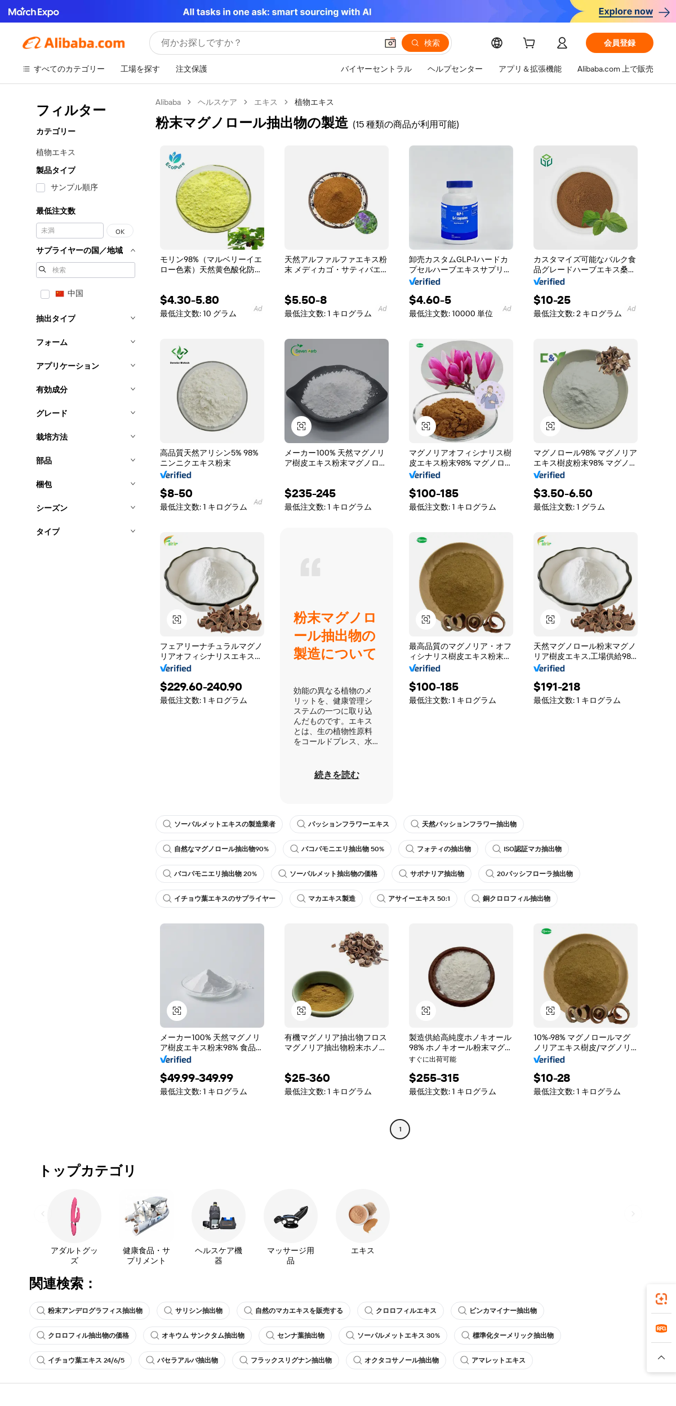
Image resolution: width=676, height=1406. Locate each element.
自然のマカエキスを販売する (293, 1310)
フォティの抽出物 (438, 849)
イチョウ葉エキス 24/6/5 (80, 1360)
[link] (661, 1299)
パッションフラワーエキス (343, 824)
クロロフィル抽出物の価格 (83, 1335)
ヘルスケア (217, 102)
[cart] (531, 44)
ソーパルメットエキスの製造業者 (219, 824)
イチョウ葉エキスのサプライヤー (219, 898)
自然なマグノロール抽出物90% (216, 849)
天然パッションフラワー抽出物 (464, 824)
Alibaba (168, 102)
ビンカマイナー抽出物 (497, 1310)
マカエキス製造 (326, 898)
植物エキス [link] (314, 102)
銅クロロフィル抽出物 (511, 898)
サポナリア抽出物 (431, 873)
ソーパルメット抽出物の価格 (327, 873)
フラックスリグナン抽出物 (285, 1360)
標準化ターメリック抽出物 (507, 1335)
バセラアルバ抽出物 (182, 1360)
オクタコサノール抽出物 (396, 1360)
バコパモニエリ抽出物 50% (337, 849)
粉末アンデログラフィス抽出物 (90, 1310)
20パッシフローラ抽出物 (529, 873)
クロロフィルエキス (400, 1310)
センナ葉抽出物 (295, 1335)
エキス (266, 102)
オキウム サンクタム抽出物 (197, 1335)
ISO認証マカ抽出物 (527, 849)
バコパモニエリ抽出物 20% (210, 873)
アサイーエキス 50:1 (413, 898)
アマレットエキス (493, 1360)
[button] (390, 43)
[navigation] (85, 617)
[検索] (425, 43)
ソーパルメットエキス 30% (393, 1335)
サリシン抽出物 (193, 1310)
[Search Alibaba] (268, 43)
